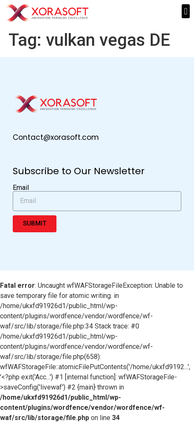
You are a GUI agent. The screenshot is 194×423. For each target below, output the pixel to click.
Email (21, 187)
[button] (186, 11)
